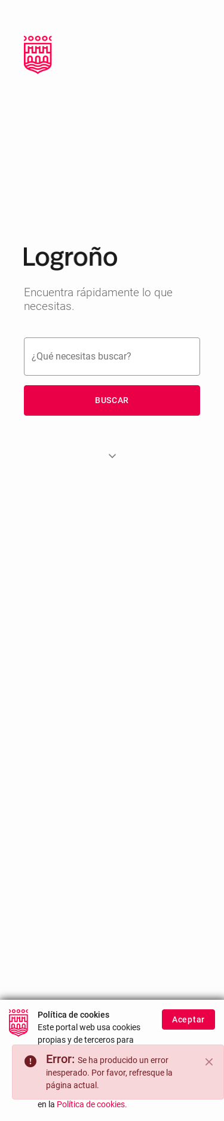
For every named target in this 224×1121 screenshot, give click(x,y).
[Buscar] (112, 356)
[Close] (209, 1061)
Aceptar (188, 1020)
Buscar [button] (112, 400)
